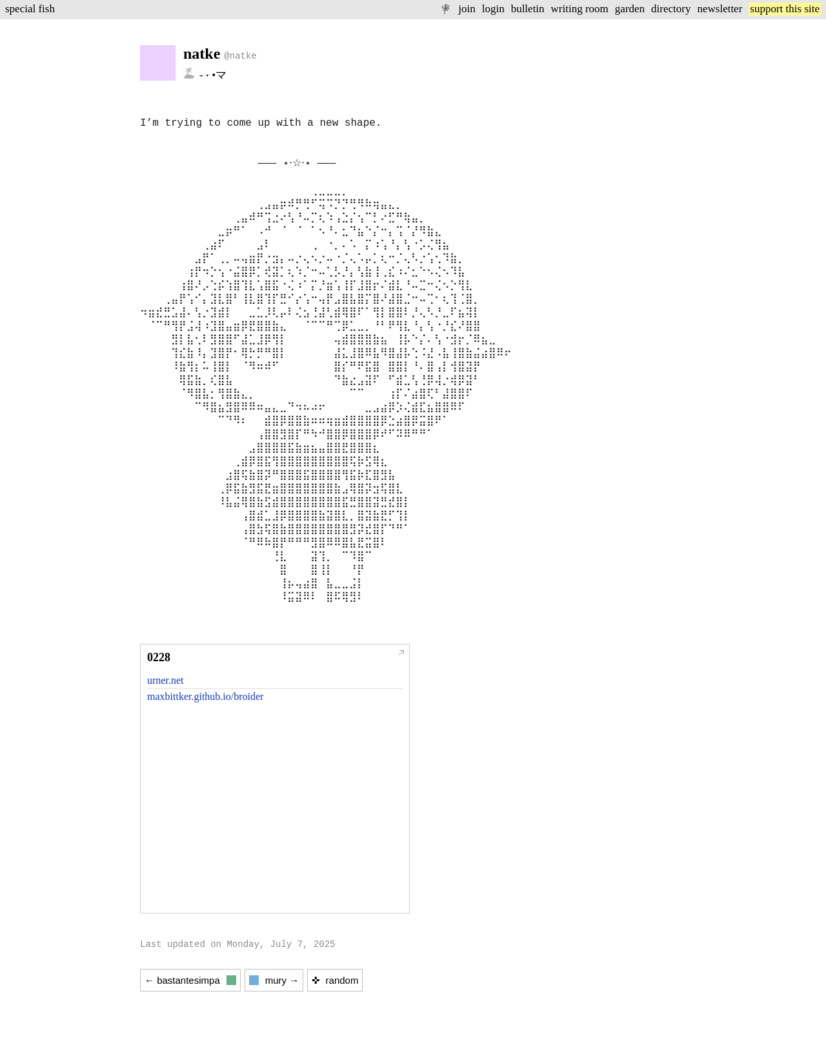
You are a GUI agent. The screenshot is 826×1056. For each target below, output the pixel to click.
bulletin (528, 9)
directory (670, 9)
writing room (580, 9)
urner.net (165, 680)
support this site (785, 9)
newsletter (719, 9)
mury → (274, 980)
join (466, 9)
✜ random (335, 980)
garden (630, 9)
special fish (30, 9)
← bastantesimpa (190, 980)
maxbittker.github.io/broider (205, 696)
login (493, 9)
